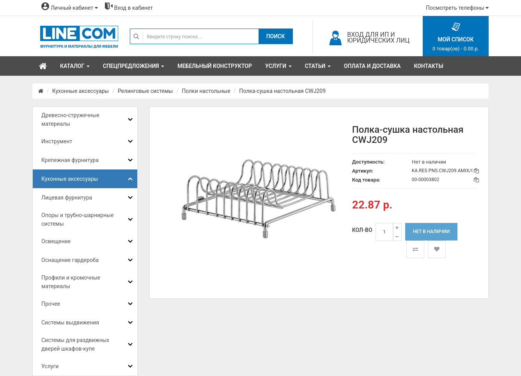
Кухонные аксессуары (80, 91)
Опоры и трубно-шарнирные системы (77, 219)
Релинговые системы (145, 91)
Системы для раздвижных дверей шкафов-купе (75, 344)
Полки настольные (206, 91)
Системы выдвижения (70, 322)
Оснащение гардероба (70, 260)
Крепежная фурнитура (70, 160)
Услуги (49, 366)
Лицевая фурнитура (66, 197)
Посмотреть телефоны (457, 8)
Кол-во (362, 230)
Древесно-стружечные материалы (70, 119)
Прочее (50, 304)
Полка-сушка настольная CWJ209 (282, 91)
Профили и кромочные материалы (70, 281)
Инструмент (56, 141)
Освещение (56, 241)
